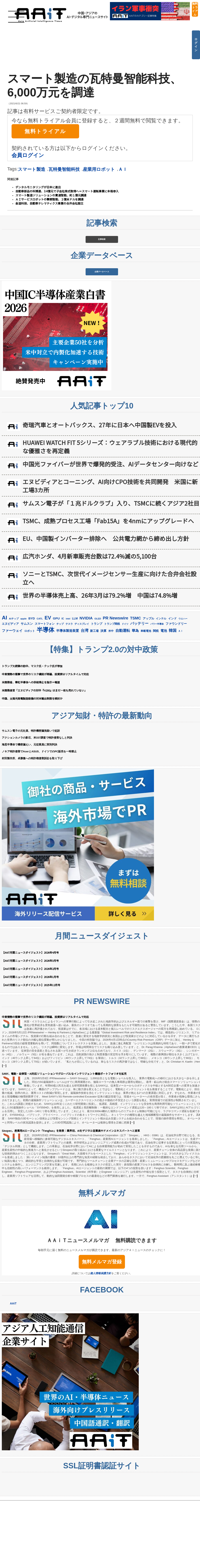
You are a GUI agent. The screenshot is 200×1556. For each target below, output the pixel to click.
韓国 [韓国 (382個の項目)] (172, 686)
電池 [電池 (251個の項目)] (163, 686)
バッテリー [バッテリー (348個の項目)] (139, 679)
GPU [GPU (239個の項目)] (56, 674)
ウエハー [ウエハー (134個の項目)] (182, 674)
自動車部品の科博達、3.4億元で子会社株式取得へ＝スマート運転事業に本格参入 (67, 191)
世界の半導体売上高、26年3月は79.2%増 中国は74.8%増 (100, 651)
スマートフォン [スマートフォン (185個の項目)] (45, 679)
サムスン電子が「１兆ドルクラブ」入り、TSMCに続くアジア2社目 (111, 559)
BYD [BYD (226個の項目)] (31, 674)
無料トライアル (195, 9)
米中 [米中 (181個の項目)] (111, 686)
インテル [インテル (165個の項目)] (161, 674)
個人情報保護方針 (100, 1329)
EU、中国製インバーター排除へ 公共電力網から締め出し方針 (106, 594)
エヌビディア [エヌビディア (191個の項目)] (10, 679)
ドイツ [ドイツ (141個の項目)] (125, 679)
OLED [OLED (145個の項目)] (98, 674)
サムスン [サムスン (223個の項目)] (27, 679)
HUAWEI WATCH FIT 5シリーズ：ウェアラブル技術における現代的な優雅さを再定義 (110, 502)
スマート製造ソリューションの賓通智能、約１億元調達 (50, 195)
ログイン (196, 45)
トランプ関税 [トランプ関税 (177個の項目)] (112, 679)
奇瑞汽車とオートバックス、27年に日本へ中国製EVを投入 (100, 480)
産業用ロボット (99, 169)
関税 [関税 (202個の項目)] (156, 686)
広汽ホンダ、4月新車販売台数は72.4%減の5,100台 (90, 612)
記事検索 (101, 253)
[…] (4, 1121)
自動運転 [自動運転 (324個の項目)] (122, 686)
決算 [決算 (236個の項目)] (103, 686)
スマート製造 (31, 169)
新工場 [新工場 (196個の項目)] (94, 686)
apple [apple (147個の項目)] (23, 674)
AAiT (13, 1359)
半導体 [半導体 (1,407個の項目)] (45, 685)
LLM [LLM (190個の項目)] (75, 674)
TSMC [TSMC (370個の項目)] (135, 674)
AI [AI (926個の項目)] (4, 673)
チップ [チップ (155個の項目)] (60, 679)
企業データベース (102, 313)
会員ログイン (28, 155)
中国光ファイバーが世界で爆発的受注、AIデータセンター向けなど (110, 520)
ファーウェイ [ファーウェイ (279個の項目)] (12, 686)
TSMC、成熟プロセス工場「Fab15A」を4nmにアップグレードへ (108, 576)
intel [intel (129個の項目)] (68, 674)
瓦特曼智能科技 (64, 169)
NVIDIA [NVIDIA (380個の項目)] (86, 674)
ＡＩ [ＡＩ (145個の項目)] (180, 687)
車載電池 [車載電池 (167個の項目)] (146, 686)
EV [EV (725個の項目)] (48, 673)
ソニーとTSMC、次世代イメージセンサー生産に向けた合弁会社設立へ (110, 633)
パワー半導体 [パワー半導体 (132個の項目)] (157, 679)
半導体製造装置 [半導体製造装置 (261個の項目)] (67, 686)
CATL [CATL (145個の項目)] (40, 674)
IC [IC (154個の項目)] (62, 674)
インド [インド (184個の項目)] (172, 674)
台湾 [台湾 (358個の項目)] (84, 686)
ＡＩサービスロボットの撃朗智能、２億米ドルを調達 (49, 199)
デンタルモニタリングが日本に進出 (38, 187)
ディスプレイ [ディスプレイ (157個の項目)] (81, 679)
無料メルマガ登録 (102, 1317)
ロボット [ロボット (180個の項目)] (29, 686)
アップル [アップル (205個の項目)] (148, 674)
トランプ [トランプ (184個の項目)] (96, 679)
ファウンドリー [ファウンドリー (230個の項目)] (176, 679)
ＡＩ (122, 169)
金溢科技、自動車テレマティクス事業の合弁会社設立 (49, 203)
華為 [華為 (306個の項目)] (135, 686)
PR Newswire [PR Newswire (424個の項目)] (115, 674)
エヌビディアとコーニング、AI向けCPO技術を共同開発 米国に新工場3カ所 (110, 541)
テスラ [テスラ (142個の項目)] (69, 679)
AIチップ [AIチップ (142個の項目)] (14, 674)
